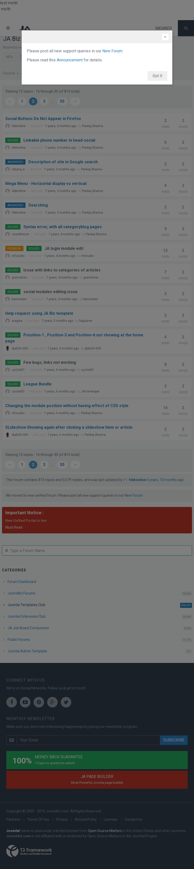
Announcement (70, 60)
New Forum (112, 51)
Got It (157, 75)
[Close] (165, 37)
